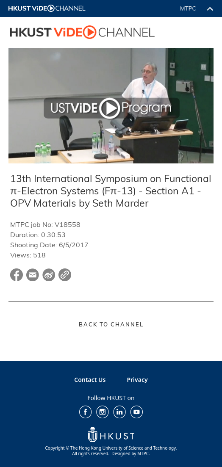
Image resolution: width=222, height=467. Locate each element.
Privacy (137, 380)
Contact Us (89, 380)
